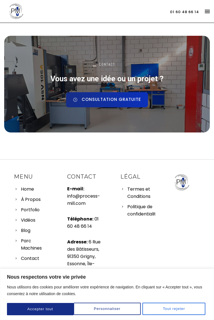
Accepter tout (174, 309)
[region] (107, 294)
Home (27, 189)
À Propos (31, 199)
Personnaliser (40, 309)
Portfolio (30, 210)
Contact (30, 258)
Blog (25, 230)
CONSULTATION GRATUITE (107, 99)
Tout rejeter (107, 309)
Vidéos (28, 220)
